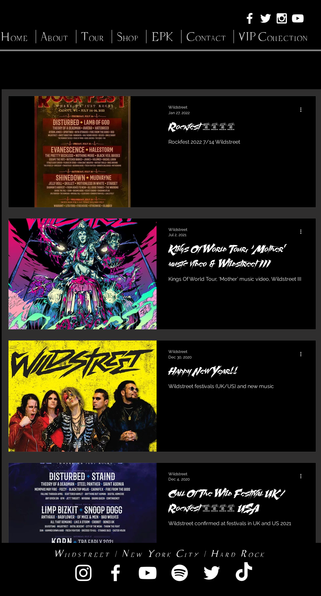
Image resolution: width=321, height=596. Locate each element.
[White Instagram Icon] (281, 18)
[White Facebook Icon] (249, 18)
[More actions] (303, 109)
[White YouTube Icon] (298, 18)
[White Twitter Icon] (265, 18)
